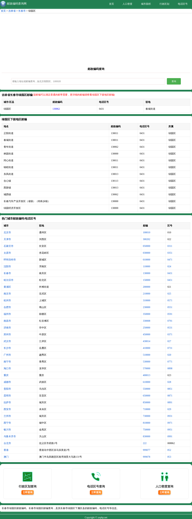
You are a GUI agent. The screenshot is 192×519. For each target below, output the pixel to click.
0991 (169, 436)
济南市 (7, 327)
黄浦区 (7, 287)
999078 (146, 457)
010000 (146, 259)
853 (169, 457)
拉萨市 (7, 402)
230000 (146, 307)
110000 (146, 266)
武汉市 (7, 341)
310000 (146, 300)
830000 (146, 436)
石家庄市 (8, 246)
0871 (169, 395)
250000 (146, 327)
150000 (146, 280)
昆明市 (7, 395)
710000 (146, 409)
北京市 (7, 232)
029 (169, 409)
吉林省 (12, 11)
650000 (146, 395)
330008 (146, 321)
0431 (169, 273)
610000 (146, 382)
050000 (146, 246)
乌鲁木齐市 (10, 436)
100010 (146, 232)
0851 (169, 389)
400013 (146, 375)
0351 (169, 253)
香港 (6, 450)
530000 (146, 361)
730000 (146, 416)
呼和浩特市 (10, 259)
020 (169, 355)
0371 (169, 334)
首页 (111, 4)
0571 (169, 300)
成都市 (7, 382)
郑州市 (7, 334)
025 (169, 293)
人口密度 (127, 4)
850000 (146, 402)
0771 (169, 361)
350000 (146, 314)
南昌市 (7, 321)
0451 (169, 280)
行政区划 (164, 4)
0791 (169, 321)
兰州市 (7, 416)
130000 (146, 273)
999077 (146, 450)
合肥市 (7, 307)
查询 (174, 81)
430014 (146, 341)
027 (169, 341)
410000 (146, 348)
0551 (169, 307)
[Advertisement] (96, 41)
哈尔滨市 (8, 280)
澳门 (6, 457)
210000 (146, 293)
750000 (146, 429)
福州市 (7, 314)
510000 (146, 355)
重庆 (6, 375)
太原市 (7, 253)
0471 (169, 259)
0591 (169, 314)
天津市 (7, 239)
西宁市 (7, 423)
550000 (146, 389)
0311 (169, 246)
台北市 (7, 443)
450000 (146, 334)
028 (169, 382)
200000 (146, 287)
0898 (169, 368)
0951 (169, 429)
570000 (146, 368)
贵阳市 (7, 389)
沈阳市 (7, 266)
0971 (169, 423)
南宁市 (7, 361)
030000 (146, 253)
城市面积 (146, 4)
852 (169, 450)
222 (145, 443)
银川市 (7, 429)
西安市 (7, 409)
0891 (169, 402)
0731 (169, 348)
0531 (169, 327)
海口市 (7, 368)
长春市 (22, 11)
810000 (146, 423)
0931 (169, 416)
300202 (146, 239)
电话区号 (183, 4)
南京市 (7, 293)
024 (169, 266)
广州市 (7, 355)
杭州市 (7, 300)
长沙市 (7, 348)
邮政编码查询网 (17, 3)
